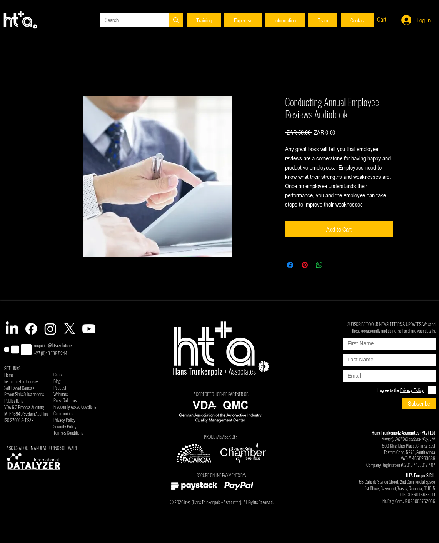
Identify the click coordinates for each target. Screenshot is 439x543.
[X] (69, 328)
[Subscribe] (419, 403)
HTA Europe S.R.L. (420, 475)
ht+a (187, 502)
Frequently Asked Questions (74, 406)
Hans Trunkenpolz (206, 502)
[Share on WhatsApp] (319, 265)
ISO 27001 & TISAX (18, 420)
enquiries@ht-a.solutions (53, 345)
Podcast (59, 387)
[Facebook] (31, 328)
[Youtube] (89, 328)
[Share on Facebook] (290, 265)
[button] (204, 20)
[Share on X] (334, 265)
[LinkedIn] (12, 328)
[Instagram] (50, 328)
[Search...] (128, 20)
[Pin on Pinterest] (304, 265)
